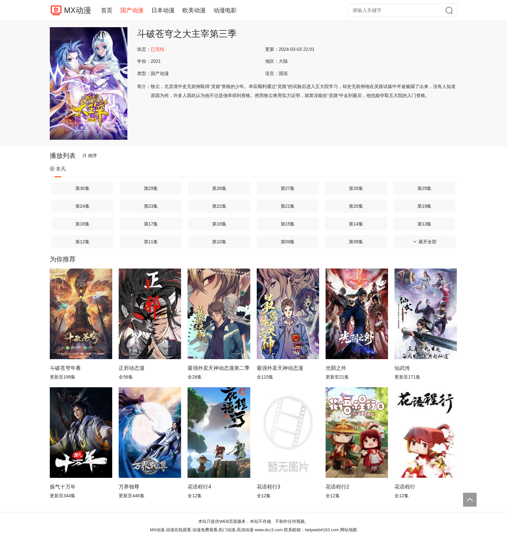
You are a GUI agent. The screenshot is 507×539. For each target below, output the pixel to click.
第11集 (151, 241)
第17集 (151, 223)
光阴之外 (336, 368)
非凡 (58, 168)
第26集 (356, 188)
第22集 (219, 206)
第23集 (151, 206)
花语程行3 (268, 487)
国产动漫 (132, 10)
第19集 (424, 206)
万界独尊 (129, 487)
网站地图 (348, 529)
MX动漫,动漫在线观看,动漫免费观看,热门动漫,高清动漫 (201, 529)
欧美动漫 (194, 10)
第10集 (219, 241)
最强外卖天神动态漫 (280, 368)
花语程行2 (337, 487)
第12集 (82, 241)
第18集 (82, 223)
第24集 (82, 206)
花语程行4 (199, 487)
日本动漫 (163, 10)
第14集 (356, 223)
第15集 (288, 223)
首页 (107, 10)
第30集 (82, 188)
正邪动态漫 (132, 368)
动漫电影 (225, 10)
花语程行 (404, 487)
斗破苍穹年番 (65, 368)
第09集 (288, 241)
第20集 (356, 206)
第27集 (288, 188)
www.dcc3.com (269, 529)
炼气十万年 (63, 487)
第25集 (424, 188)
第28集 (219, 188)
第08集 (356, 241)
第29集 (151, 188)
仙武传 (402, 368)
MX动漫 (77, 10)
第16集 (219, 223)
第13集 (424, 223)
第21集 (288, 206)
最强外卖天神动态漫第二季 (219, 368)
